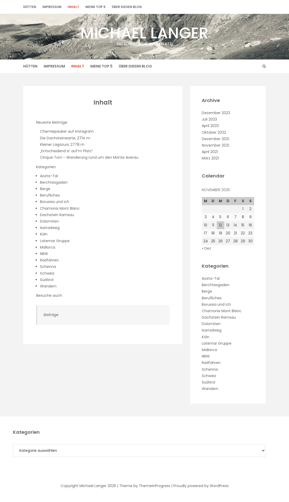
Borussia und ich (54, 201)
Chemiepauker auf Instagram (67, 131)
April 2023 (210, 125)
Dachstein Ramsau (57, 214)
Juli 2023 (209, 119)
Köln (43, 234)
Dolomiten (49, 221)
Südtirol (46, 279)
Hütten (29, 7)
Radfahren (49, 260)
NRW (44, 253)
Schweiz (47, 273)
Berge (45, 188)
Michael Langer (144, 34)
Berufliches (50, 195)
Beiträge (51, 314)
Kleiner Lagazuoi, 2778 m (62, 144)
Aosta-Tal (49, 175)
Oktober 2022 (214, 132)
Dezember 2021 (215, 138)
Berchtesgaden (54, 182)
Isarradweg (50, 227)
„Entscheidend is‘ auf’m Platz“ (66, 151)
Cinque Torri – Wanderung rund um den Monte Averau (89, 157)
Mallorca (47, 247)
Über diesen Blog (127, 7)
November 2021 (215, 145)
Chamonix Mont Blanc (60, 208)
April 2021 (210, 151)
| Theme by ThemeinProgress (143, 485)
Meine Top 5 (95, 7)
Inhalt (73, 7)
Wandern (48, 286)
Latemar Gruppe (55, 240)
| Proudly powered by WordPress (200, 485)
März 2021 (210, 158)
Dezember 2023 (216, 112)
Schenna (48, 266)
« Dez (206, 248)
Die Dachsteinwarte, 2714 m (65, 138)
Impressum (51, 7)
